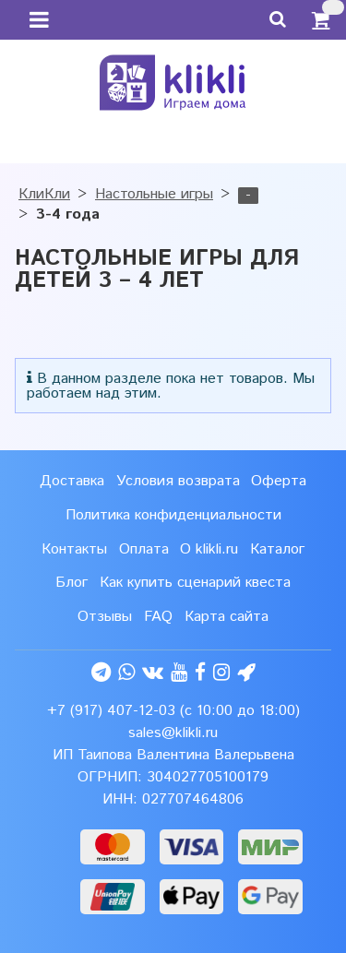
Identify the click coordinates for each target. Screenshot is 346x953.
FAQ (158, 616)
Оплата (144, 549)
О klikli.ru (209, 549)
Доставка (72, 481)
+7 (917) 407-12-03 (111, 710)
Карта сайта (226, 616)
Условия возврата (178, 481)
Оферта (278, 481)
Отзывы (105, 616)
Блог (71, 582)
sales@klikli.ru (173, 733)
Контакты (74, 549)
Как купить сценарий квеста (195, 582)
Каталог (277, 549)
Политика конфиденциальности (173, 515)
